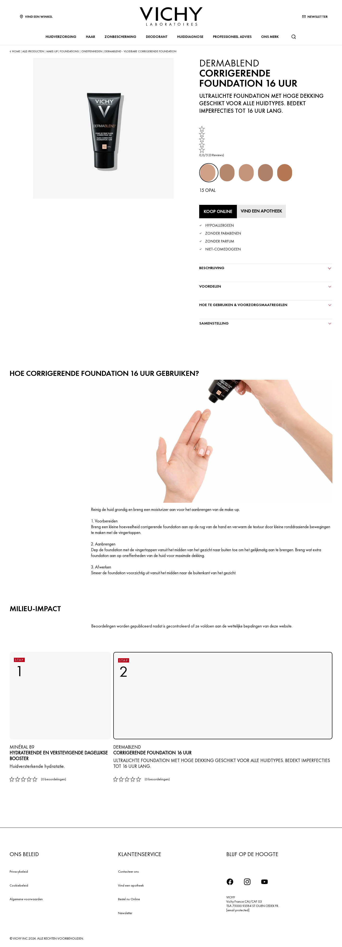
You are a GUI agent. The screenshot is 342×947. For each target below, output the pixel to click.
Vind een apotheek (131, 884)
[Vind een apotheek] (263, 211)
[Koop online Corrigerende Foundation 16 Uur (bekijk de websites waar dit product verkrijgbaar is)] (218, 211)
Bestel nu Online (129, 898)
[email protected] (237, 909)
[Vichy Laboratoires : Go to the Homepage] (171, 16)
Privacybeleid (19, 870)
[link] (211, 141)
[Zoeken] (293, 37)
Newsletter (125, 912)
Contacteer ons (128, 870)
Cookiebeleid (19, 884)
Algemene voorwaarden (26, 898)
